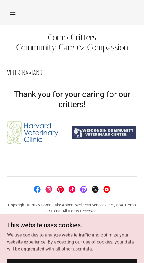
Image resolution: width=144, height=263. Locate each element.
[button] (13, 12)
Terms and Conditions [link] (72, 231)
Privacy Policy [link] (71, 224)
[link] (72, 42)
